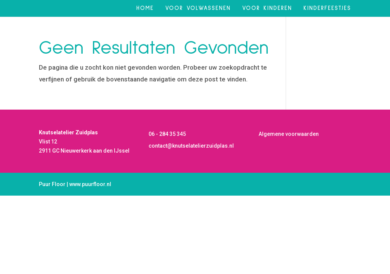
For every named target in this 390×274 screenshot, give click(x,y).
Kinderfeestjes (327, 8)
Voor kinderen (267, 8)
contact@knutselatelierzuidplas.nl (191, 146)
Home (145, 8)
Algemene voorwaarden (289, 134)
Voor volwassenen (198, 8)
